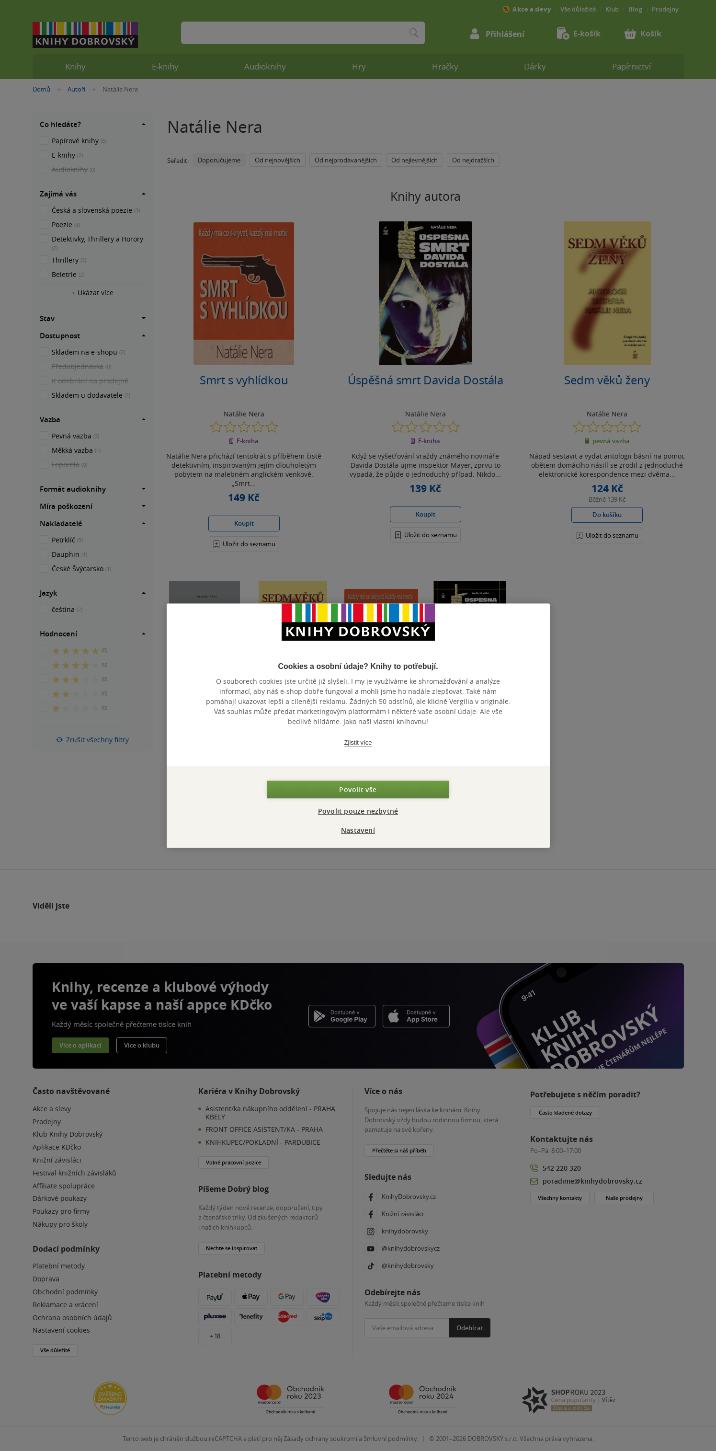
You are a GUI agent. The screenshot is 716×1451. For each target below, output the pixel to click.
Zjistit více (358, 742)
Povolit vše (357, 789)
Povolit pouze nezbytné (358, 811)
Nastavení (358, 830)
